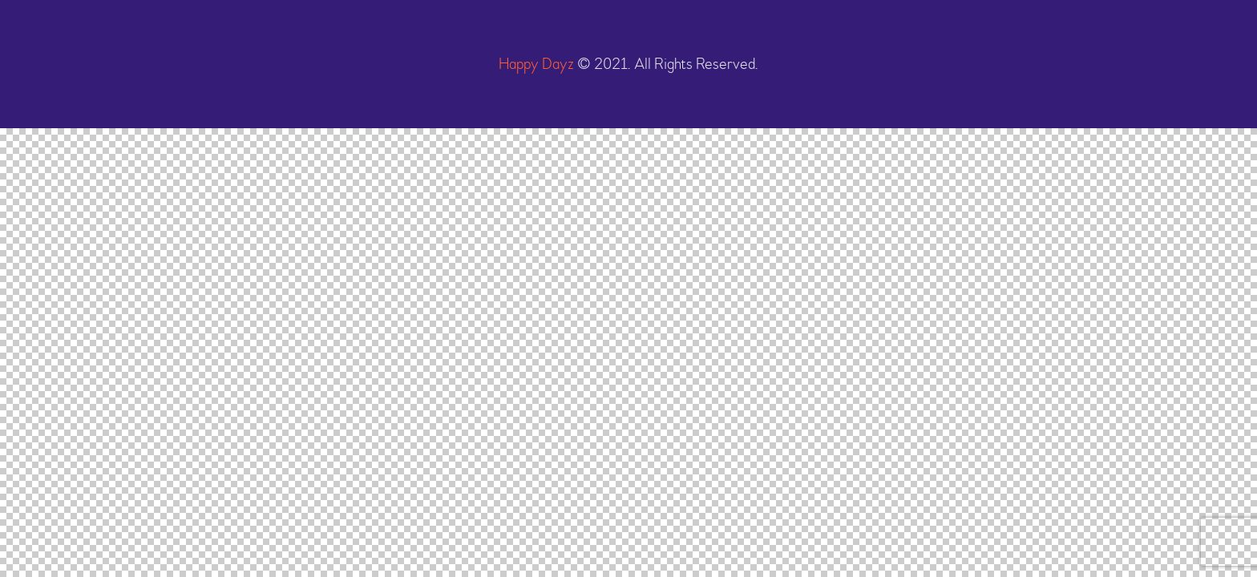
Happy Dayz (536, 64)
